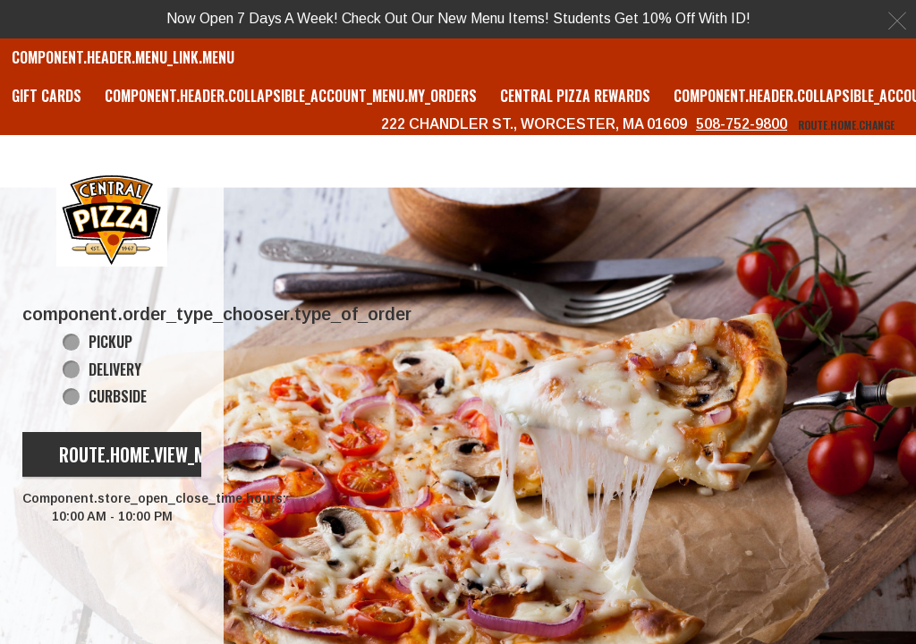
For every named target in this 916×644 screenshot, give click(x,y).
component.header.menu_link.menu (123, 57)
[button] (112, 218)
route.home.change (846, 124)
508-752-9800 (741, 123)
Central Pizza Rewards (575, 95)
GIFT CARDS (46, 95)
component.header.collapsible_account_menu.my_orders (291, 95)
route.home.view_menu (146, 454)
